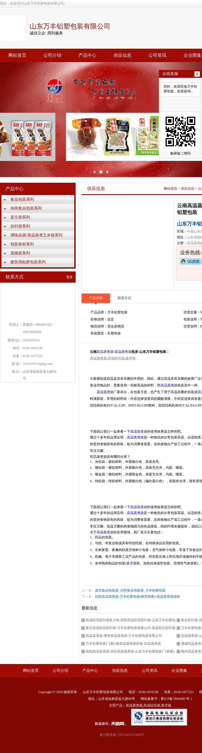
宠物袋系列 (20, 253)
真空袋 (131, 358)
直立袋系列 (20, 217)
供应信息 (122, 55)
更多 (69, 277)
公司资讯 (157, 55)
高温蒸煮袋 (105, 352)
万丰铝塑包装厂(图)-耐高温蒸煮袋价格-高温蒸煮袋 (123, 644)
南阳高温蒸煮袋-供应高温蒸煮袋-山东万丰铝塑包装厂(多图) (130, 651)
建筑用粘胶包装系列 (28, 262)
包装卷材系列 (22, 244)
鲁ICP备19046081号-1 (176, 699)
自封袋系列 (20, 226)
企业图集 (179, 670)
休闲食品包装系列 (26, 208)
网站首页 (17, 55)
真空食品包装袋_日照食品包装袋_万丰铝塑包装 (130, 590)
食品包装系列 (22, 199)
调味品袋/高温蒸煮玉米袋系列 (36, 235)
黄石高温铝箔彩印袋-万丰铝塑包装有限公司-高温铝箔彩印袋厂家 (130, 629)
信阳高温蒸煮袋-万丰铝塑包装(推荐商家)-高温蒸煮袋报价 (137, 597)
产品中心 (87, 55)
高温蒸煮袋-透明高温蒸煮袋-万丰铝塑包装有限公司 (124, 636)
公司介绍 (52, 55)
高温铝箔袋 (116, 358)
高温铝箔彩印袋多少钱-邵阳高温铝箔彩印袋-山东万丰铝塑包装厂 (130, 621)
